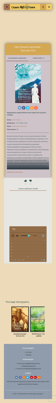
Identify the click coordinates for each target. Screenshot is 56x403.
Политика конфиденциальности (28, 363)
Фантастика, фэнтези (30, 112)
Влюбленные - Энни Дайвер (39, 335)
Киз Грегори (16, 120)
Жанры (28, 355)
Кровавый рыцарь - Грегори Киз (20, 335)
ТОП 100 (28, 352)
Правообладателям (29, 366)
